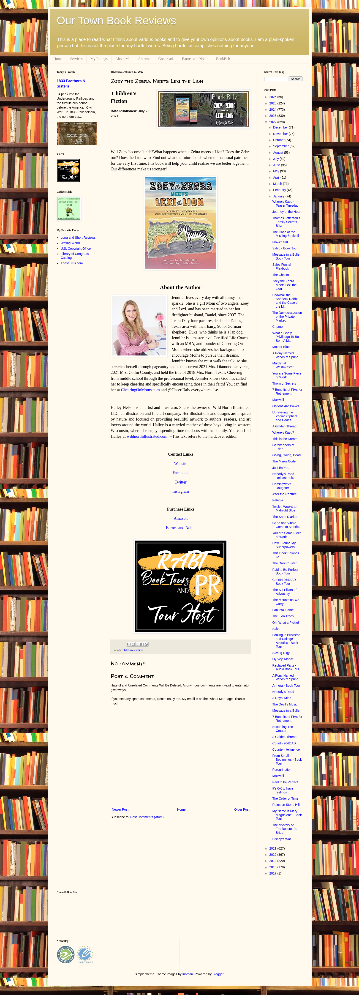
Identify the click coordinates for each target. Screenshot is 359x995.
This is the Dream (284, 439)
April (276, 177)
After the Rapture (284, 494)
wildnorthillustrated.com (147, 436)
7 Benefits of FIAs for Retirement (287, 391)
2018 (273, 867)
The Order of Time (285, 798)
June (277, 165)
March (278, 184)
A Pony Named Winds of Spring (285, 355)
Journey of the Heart (286, 211)
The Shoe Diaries (284, 517)
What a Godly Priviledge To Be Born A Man (285, 337)
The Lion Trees (283, 616)
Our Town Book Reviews (116, 20)
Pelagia (277, 500)
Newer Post (120, 809)
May (276, 171)
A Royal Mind (281, 698)
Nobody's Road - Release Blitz (284, 476)
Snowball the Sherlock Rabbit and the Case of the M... (285, 300)
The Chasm (280, 275)
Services (76, 59)
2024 (273, 109)
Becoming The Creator (282, 729)
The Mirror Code (284, 461)
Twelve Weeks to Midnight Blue (284, 508)
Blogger (217, 974)
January (279, 196)
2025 (273, 103)
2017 (273, 873)
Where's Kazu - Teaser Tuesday (285, 203)
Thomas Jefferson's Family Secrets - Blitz (286, 222)
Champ (277, 326)
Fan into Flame (283, 610)
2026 (273, 97)
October (279, 140)
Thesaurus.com (72, 263)
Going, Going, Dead (286, 455)
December (281, 127)
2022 (273, 122)
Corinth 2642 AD (284, 743)
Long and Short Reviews (78, 237)
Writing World (70, 243)
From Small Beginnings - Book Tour (287, 759)
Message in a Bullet (286, 710)
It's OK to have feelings (282, 790)
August (278, 152)
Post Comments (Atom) (146, 817)
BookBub (223, 59)
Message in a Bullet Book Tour (286, 256)
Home (58, 59)
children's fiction (133, 650)
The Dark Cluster (284, 563)
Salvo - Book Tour (284, 248)
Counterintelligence (286, 749)
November (281, 134)
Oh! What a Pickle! (285, 622)
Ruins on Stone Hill (285, 804)
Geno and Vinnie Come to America (286, 525)
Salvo (276, 629)
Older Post (241, 809)
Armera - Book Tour (286, 685)
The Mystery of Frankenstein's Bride (284, 829)
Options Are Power (285, 406)
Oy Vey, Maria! (282, 659)
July (276, 159)
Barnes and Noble (195, 59)
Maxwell (278, 400)
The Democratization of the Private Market (287, 316)
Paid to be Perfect (285, 782)
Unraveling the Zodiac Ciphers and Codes (284, 416)
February (280, 190)
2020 (273, 854)
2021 (273, 848)
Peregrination (281, 769)
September (281, 146)
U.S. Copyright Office (76, 248)
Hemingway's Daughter (281, 486)
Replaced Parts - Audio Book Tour (285, 667)
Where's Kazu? (283, 432)
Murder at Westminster (283, 365)
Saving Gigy (280, 653)
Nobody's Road (283, 692)
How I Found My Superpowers (284, 545)
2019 (273, 861)
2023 (273, 116)
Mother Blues (281, 347)
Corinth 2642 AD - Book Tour (285, 581)
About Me (122, 59)
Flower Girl (280, 242)
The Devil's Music (284, 704)
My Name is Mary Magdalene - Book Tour (287, 815)
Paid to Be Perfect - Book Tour (286, 571)
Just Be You (280, 468)
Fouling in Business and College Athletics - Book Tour (286, 640)
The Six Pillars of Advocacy (284, 592)
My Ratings (99, 59)
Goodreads (166, 59)
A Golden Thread (284, 426)
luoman (187, 974)
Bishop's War (281, 839)
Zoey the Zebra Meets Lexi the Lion (284, 285)
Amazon (144, 59)
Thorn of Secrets (284, 383)
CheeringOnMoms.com (140, 390)
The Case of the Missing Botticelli (285, 234)
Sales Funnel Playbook (281, 266)
